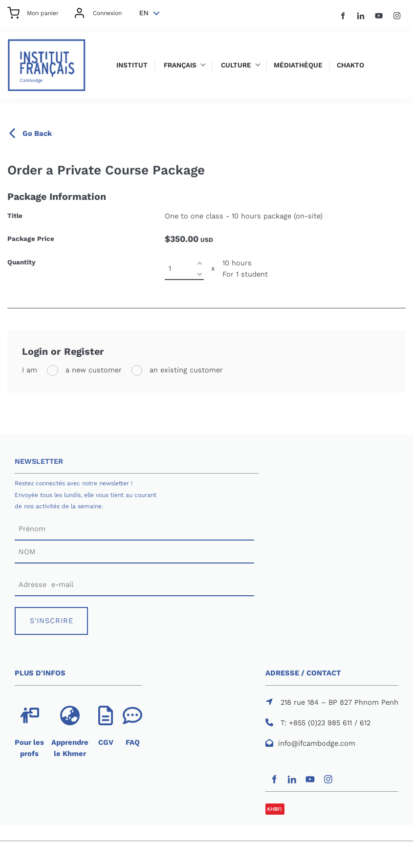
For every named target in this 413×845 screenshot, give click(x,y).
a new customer (92, 370)
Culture (236, 65)
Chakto (350, 65)
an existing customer (185, 370)
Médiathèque (298, 65)
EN (144, 13)
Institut (132, 65)
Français (180, 65)
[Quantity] (184, 268)
